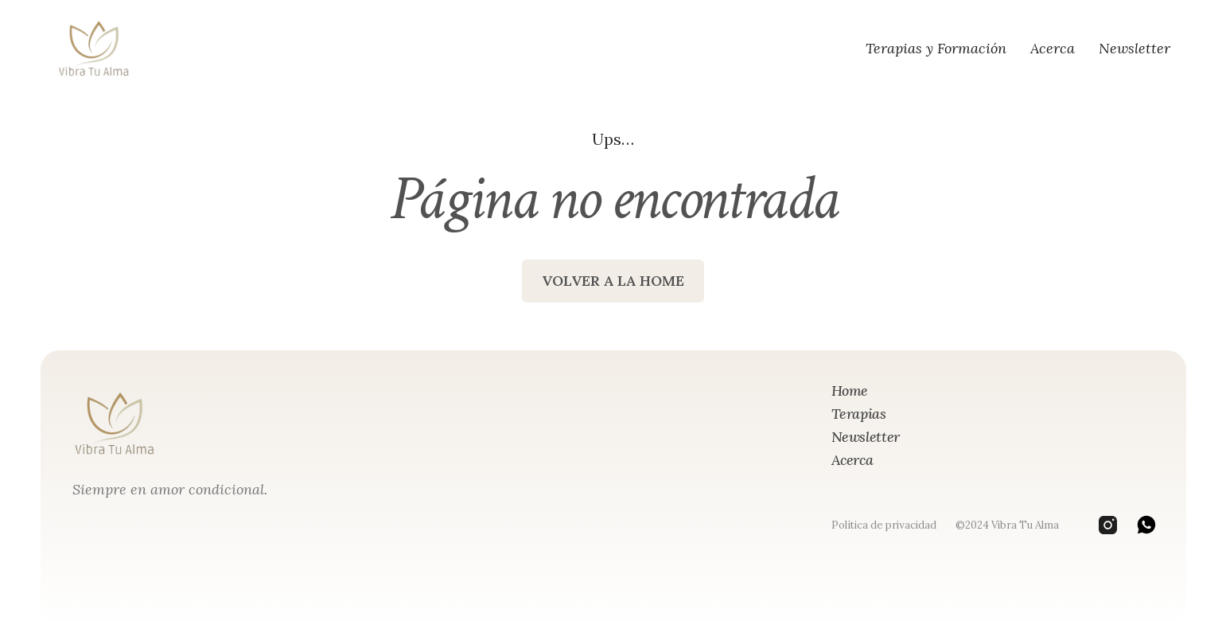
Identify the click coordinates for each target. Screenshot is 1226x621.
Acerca (1052, 48)
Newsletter (1134, 48)
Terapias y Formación (936, 48)
